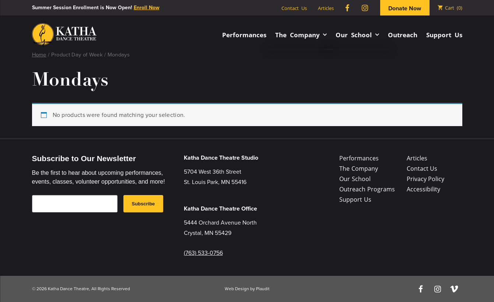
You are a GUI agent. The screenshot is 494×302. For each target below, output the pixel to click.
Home (39, 55)
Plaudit (263, 288)
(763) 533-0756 (203, 253)
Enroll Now (147, 7)
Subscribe (143, 203)
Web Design (237, 288)
